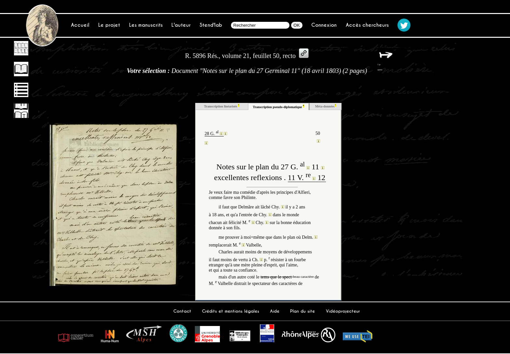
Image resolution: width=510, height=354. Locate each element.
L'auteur (181, 25)
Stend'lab (211, 25)
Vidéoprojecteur (343, 311)
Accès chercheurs (367, 25)
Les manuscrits (146, 25)
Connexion (324, 25)
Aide (274, 311)
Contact (182, 311)
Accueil (80, 25)
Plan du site (302, 311)
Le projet (109, 25)
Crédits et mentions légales (230, 311)
